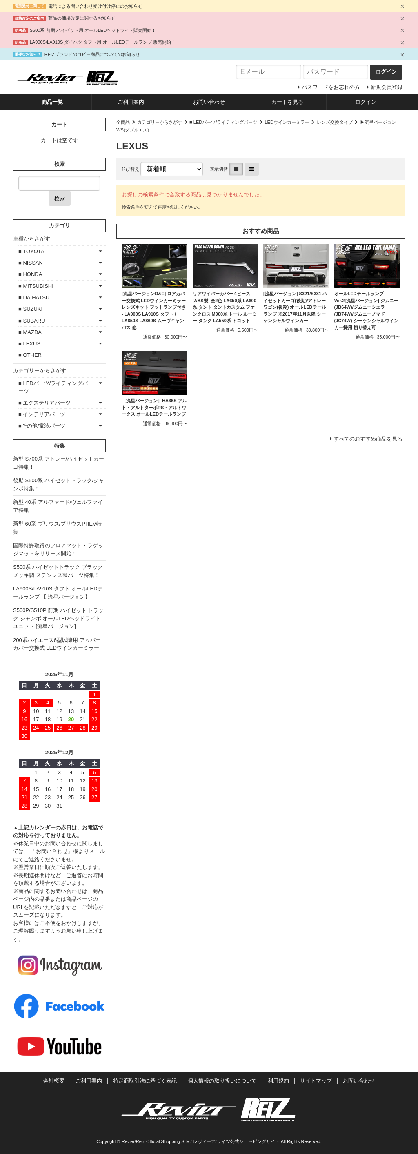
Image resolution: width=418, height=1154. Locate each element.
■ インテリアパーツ (41, 414)
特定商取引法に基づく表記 (145, 1081)
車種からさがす (31, 239)
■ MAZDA (30, 332)
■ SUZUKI (30, 309)
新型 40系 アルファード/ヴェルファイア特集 (58, 506)
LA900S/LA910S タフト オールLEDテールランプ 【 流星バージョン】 (58, 593)
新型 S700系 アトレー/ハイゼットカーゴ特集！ (58, 463)
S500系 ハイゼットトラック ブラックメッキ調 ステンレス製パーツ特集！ (58, 571)
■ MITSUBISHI (35, 286)
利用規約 (278, 1081)
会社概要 (53, 1081)
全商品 (123, 122)
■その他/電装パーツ (41, 426)
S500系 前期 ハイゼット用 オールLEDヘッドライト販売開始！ (93, 30)
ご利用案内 (131, 102)
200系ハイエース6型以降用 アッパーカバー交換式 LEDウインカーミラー (57, 644)
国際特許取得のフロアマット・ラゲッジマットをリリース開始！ (58, 549)
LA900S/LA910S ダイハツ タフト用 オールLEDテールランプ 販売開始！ (103, 42)
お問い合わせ (209, 102)
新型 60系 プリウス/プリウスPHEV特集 (57, 528)
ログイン (365, 102)
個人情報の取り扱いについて (222, 1081)
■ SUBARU (31, 321)
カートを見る (287, 102)
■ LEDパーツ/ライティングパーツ (223, 122)
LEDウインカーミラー (287, 122)
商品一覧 (52, 102)
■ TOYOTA (31, 251)
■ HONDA (30, 274)
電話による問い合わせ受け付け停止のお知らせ (95, 6)
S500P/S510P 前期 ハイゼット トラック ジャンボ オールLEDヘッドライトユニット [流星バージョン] (58, 618)
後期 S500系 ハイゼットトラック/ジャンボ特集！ (58, 484)
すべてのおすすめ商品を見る (368, 439)
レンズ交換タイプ (335, 122)
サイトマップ (316, 1081)
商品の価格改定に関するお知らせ (82, 18)
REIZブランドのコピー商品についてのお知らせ (92, 54)
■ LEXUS (29, 344)
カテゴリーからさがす (159, 122)
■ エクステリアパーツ (44, 403)
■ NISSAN (30, 263)
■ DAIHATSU (33, 297)
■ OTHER (30, 355)
